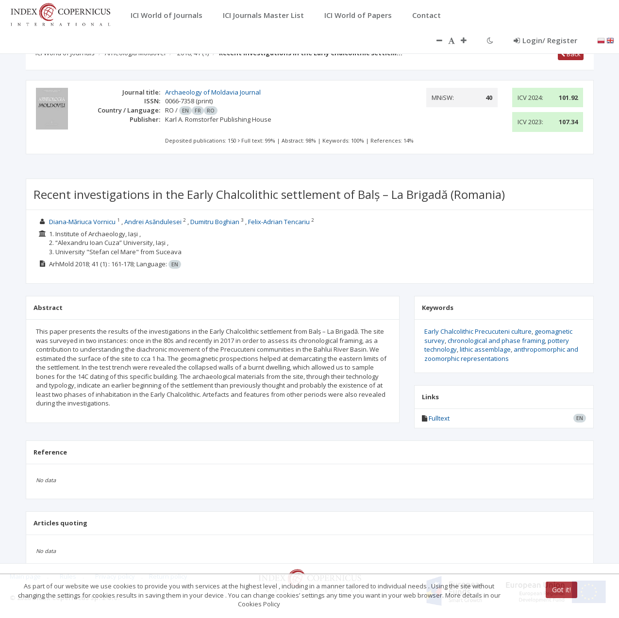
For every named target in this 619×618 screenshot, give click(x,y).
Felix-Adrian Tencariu (279, 221)
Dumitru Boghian (214, 221)
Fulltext (439, 418)
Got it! (561, 589)
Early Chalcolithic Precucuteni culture (478, 331)
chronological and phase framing (496, 340)
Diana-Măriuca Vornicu (82, 221)
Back (571, 53)
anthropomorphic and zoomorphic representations (501, 354)
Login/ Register (545, 40)
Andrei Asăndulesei (153, 221)
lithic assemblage (485, 349)
